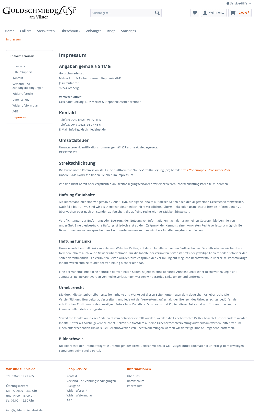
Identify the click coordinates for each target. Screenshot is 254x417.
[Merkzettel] (194, 13)
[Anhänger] (93, 31)
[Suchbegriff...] (125, 13)
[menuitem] (125, 15)
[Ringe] (111, 31)
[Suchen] (157, 13)
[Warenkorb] (240, 13)
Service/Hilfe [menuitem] (237, 3)
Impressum (20, 117)
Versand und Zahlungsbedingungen (27, 86)
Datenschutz (21, 99)
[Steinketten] (46, 31)
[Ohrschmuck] (70, 31)
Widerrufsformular (25, 105)
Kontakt (17, 78)
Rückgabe (73, 386)
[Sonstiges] (128, 31)
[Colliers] (25, 31)
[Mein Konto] (214, 13)
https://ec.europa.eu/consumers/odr (205, 170)
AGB (15, 111)
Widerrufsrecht (22, 94)
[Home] (9, 31)
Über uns (18, 66)
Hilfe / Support (22, 72)
